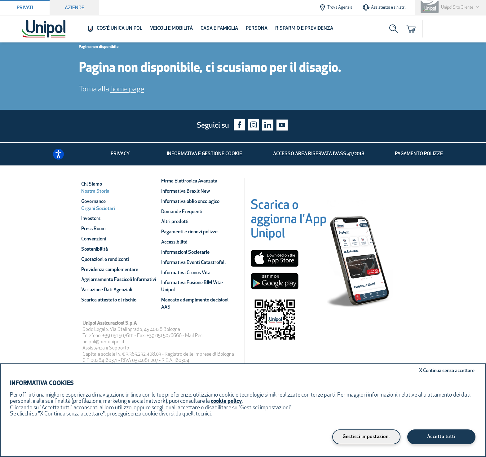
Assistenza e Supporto (105, 348)
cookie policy (226, 401)
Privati (25, 8)
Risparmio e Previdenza (304, 28)
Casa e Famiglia (219, 28)
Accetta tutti (441, 436)
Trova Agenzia (335, 7)
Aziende (74, 8)
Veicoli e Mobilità (171, 28)
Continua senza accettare (447, 370)
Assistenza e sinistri (383, 7)
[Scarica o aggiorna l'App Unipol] (289, 222)
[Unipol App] (360, 260)
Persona (256, 28)
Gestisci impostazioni (366, 436)
